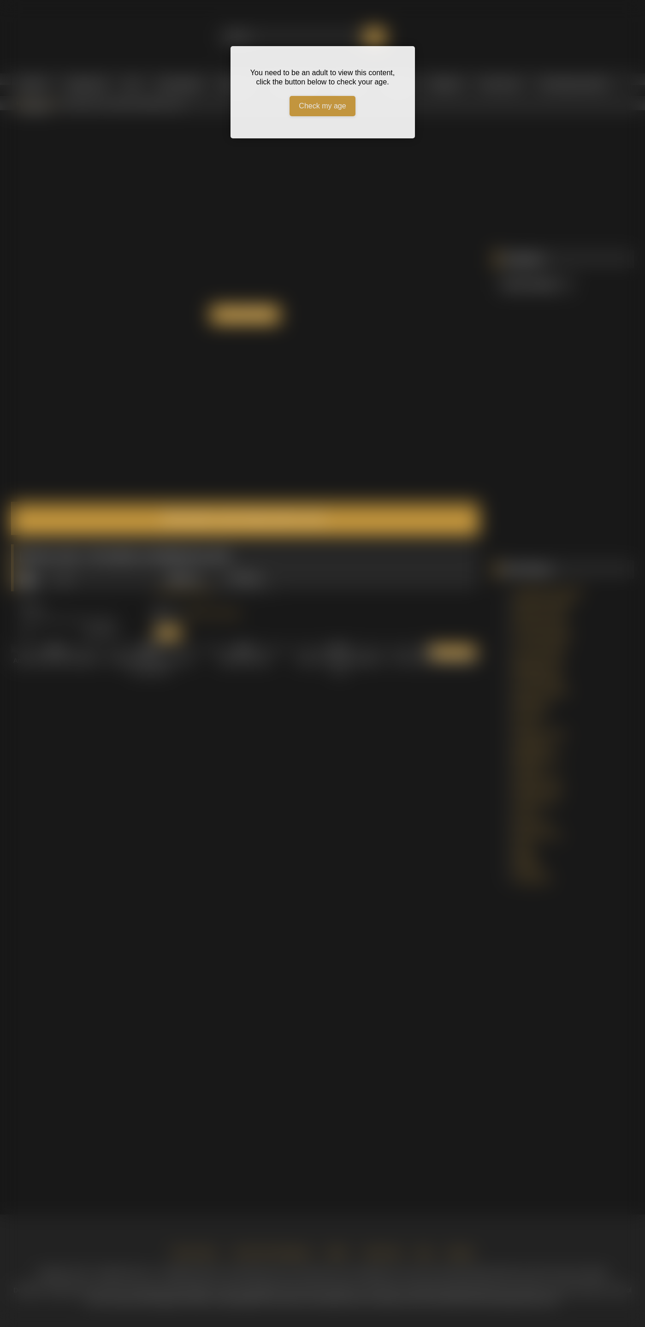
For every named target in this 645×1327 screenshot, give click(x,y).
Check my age (322, 106)
